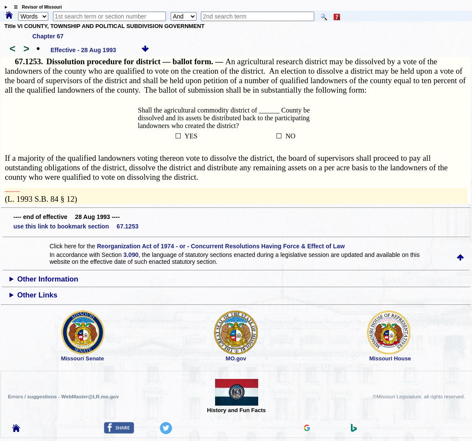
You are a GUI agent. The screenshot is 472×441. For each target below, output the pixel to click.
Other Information (47, 279)
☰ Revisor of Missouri (35, 7)
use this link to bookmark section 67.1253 (75, 226)
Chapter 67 (47, 36)
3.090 (130, 254)
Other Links (37, 295)
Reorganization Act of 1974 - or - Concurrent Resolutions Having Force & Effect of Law (221, 246)
